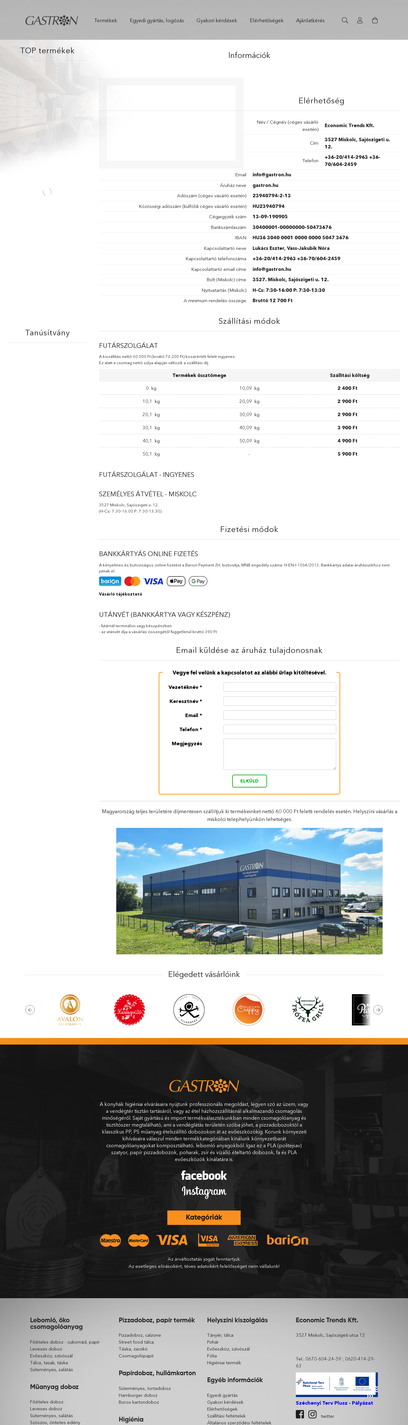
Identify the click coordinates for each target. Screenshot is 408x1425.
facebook (300, 1414)
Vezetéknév (183, 687)
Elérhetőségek (267, 20)
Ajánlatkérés (310, 20)
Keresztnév (184, 701)
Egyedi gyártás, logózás (157, 20)
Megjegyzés (187, 743)
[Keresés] (345, 20)
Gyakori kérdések (216, 20)
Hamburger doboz (138, 1395)
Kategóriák (204, 1217)
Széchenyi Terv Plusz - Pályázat (334, 1403)
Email (191, 715)
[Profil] (360, 20)
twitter (327, 1416)
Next (378, 1010)
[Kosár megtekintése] (375, 20)
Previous (30, 1010)
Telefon (188, 729)
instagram (312, 1414)
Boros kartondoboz (139, 1402)
